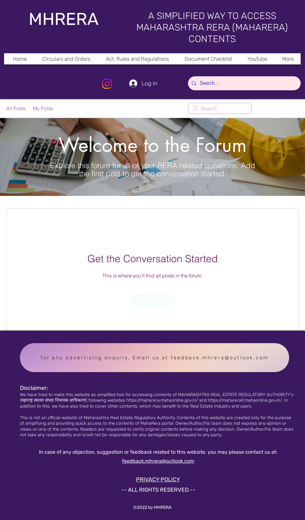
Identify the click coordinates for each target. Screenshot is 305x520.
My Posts (43, 108)
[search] (219, 108)
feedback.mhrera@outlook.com (158, 461)
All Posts (16, 108)
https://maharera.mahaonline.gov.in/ (162, 400)
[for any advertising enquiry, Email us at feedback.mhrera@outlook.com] (154, 357)
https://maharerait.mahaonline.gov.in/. (245, 400)
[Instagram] (107, 83)
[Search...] (244, 83)
